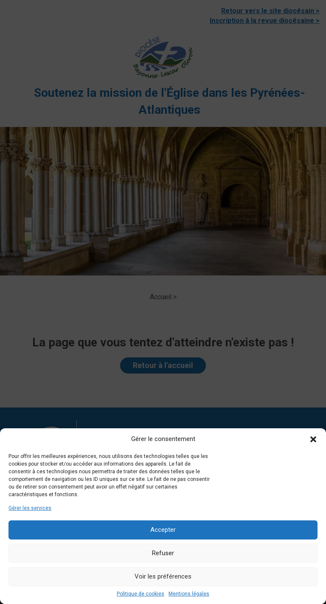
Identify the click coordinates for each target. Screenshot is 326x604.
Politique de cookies (140, 594)
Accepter (163, 530)
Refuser (163, 553)
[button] (313, 439)
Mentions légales (189, 594)
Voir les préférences (163, 576)
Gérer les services (29, 508)
